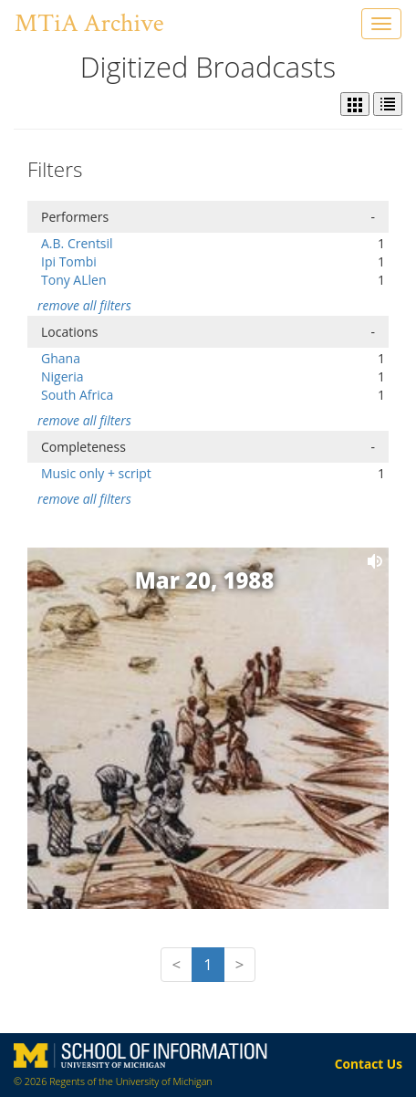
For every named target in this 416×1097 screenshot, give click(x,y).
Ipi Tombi (69, 261)
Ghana (60, 358)
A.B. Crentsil (77, 243)
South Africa (77, 394)
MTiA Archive (89, 23)
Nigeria (62, 376)
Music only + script (96, 473)
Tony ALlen (74, 279)
